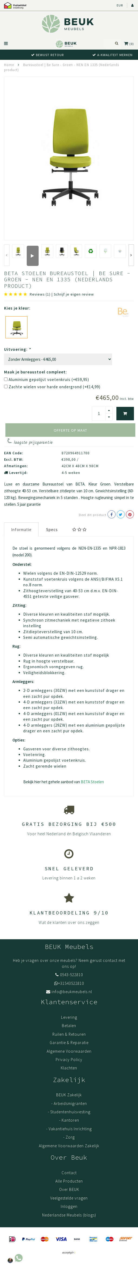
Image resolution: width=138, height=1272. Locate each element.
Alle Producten (69, 1181)
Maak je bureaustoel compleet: (35, 372)
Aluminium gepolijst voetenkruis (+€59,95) (49, 379)
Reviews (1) (40, 294)
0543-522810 (71, 974)
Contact (69, 1172)
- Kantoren (69, 1120)
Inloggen (69, 1206)
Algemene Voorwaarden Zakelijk (69, 1145)
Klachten (69, 1067)
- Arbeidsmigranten (69, 1103)
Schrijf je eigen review (74, 294)
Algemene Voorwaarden (69, 1051)
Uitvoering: (17, 349)
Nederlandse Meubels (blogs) (69, 1215)
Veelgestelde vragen (69, 1198)
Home (9, 65)
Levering (69, 1017)
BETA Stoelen (92, 781)
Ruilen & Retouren (69, 1034)
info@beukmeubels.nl (72, 991)
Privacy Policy (69, 1059)
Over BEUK (69, 1189)
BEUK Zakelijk (69, 1094)
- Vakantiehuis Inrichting (69, 1128)
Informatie (21, 529)
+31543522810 (71, 983)
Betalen (69, 1025)
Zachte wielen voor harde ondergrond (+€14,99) (54, 386)
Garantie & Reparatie (69, 1042)
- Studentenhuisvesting (69, 1111)
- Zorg (69, 1137)
